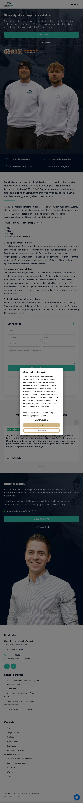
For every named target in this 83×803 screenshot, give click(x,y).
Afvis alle (41, 431)
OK (41, 425)
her (44, 416)
